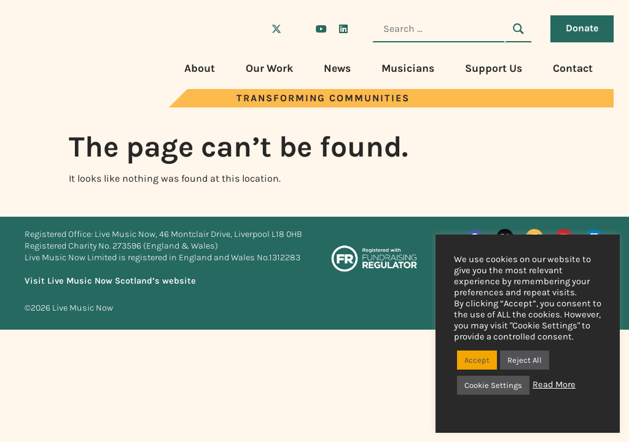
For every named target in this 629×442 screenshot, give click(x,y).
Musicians (407, 68)
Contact (573, 68)
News (337, 68)
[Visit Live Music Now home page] (61, 104)
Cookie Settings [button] (493, 385)
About (199, 68)
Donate (582, 28)
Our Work (269, 68)
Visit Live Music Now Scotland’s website (110, 281)
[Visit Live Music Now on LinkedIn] (343, 29)
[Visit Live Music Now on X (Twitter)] (276, 29)
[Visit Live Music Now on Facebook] (254, 29)
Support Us (493, 68)
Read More (554, 384)
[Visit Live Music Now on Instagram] (298, 29)
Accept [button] (477, 360)
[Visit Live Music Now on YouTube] (321, 29)
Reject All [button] (524, 360)
